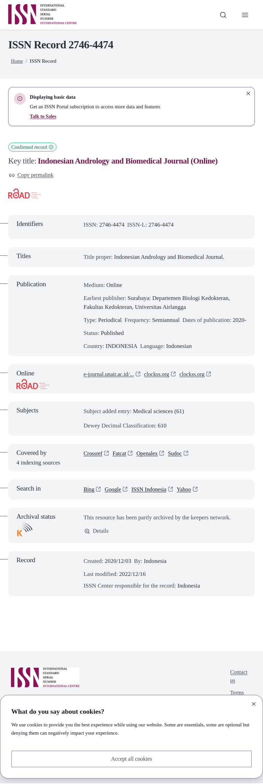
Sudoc (178, 454)
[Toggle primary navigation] (245, 15)
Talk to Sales (43, 116)
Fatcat (121, 454)
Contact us (238, 677)
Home (17, 61)
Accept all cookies (131, 758)
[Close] (254, 703)
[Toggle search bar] (222, 15)
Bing (89, 490)
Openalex (149, 454)
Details (96, 532)
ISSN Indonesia (151, 490)
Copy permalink (32, 175)
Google (113, 490)
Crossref (93, 454)
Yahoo (187, 490)
